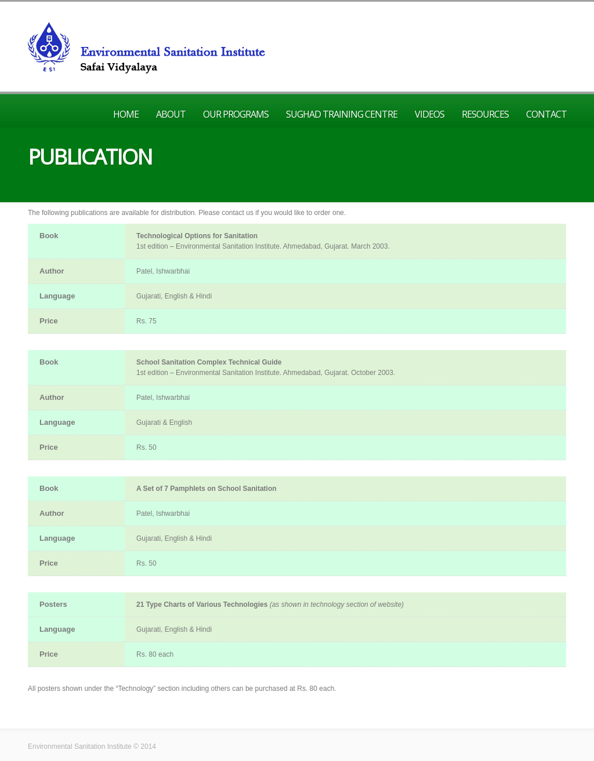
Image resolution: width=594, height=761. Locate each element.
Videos (429, 114)
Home (126, 114)
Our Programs (236, 114)
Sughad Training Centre (341, 114)
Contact (546, 114)
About (171, 114)
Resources (485, 114)
